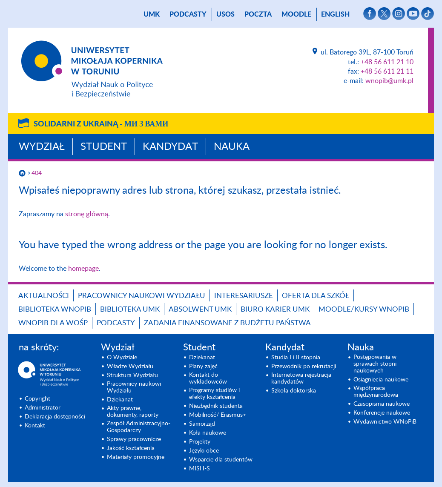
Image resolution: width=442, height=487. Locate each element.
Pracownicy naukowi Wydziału (141, 295)
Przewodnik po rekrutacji (303, 367)
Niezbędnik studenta (216, 406)
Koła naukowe (207, 433)
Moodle (296, 14)
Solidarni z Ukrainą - (101, 124)
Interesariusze (243, 295)
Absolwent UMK (200, 309)
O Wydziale (122, 358)
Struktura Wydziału (132, 375)
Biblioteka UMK (130, 309)
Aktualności (43, 295)
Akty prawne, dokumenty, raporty (132, 411)
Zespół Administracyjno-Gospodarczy (138, 427)
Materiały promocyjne (135, 457)
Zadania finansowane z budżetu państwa (227, 323)
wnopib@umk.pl (389, 80)
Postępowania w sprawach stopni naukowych (374, 364)
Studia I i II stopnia (295, 358)
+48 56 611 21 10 (387, 62)
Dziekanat (120, 400)
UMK (152, 14)
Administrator (42, 408)
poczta (258, 14)
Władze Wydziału (130, 367)
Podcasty (188, 14)
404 (37, 173)
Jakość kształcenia (131, 448)
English (335, 14)
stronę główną (86, 214)
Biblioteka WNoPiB (54, 309)
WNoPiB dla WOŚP (53, 323)
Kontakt (35, 426)
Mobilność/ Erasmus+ (217, 415)
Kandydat (170, 147)
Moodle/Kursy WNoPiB (364, 309)
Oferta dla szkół (315, 295)
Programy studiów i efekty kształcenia (214, 393)
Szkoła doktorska (293, 391)
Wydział (42, 147)
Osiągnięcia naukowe (380, 380)
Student (103, 147)
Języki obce (204, 451)
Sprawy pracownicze (134, 439)
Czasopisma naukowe (381, 404)
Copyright (37, 399)
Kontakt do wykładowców (208, 378)
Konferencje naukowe (381, 413)
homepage (83, 268)
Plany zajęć (203, 367)
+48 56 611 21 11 (387, 71)
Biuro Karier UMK (275, 309)
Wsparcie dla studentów (221, 460)
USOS (225, 14)
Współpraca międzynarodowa (375, 391)
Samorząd (202, 424)
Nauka (232, 147)
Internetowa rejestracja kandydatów (301, 378)
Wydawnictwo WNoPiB (384, 422)
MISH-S (199, 469)
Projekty (199, 442)
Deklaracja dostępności (55, 417)
